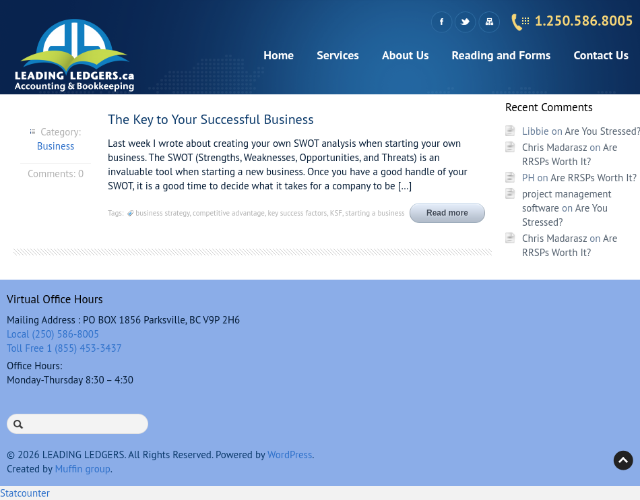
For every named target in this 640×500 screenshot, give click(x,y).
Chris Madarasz (554, 147)
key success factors (297, 213)
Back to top (623, 460)
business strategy (162, 213)
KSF (336, 213)
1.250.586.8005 (584, 20)
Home (278, 55)
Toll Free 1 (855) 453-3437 (64, 348)
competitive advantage (229, 213)
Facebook (441, 22)
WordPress (289, 454)
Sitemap (489, 22)
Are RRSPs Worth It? (593, 177)
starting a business (375, 213)
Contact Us (601, 55)
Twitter (465, 22)
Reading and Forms (501, 55)
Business (56, 145)
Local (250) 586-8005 (53, 333)
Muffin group (82, 468)
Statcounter (25, 493)
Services (338, 55)
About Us (405, 55)
